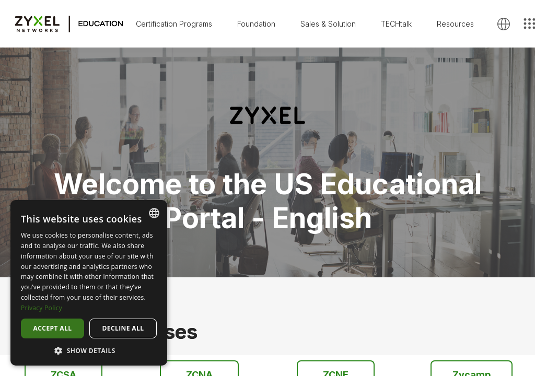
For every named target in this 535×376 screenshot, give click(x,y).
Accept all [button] (52, 328)
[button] (89, 350)
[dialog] (88, 283)
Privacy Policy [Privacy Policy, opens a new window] (41, 307)
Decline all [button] (123, 328)
